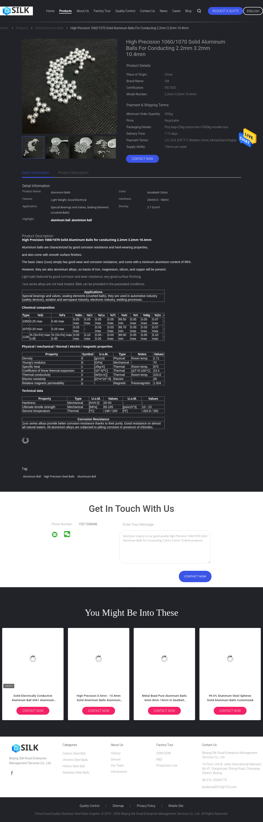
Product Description (73, 173)
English (253, 11)
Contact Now (142, 159)
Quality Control (125, 11)
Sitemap (118, 805)
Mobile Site (176, 805)
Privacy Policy (146, 805)
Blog (188, 11)
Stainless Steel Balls (75, 772)
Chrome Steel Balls (75, 760)
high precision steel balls (59, 476)
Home (50, 11)
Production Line (166, 765)
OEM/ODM (163, 753)
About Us (82, 11)
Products (65, 11)
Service (116, 759)
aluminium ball (86, 476)
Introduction (119, 771)
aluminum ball (32, 476)
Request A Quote (225, 11)
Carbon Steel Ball (73, 753)
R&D (159, 759)
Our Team (117, 765)
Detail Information (36, 173)
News (163, 11)
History (116, 753)
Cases (176, 11)
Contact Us (147, 11)
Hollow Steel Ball (73, 766)
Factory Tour (102, 11)
